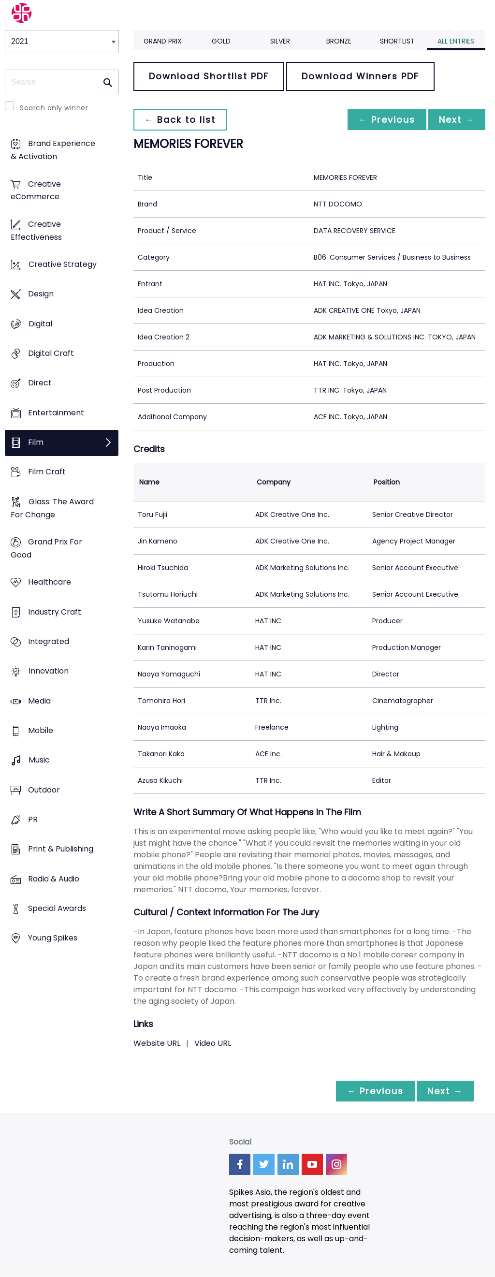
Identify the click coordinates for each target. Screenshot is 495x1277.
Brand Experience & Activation (53, 150)
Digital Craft (51, 353)
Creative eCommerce (36, 190)
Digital (40, 323)
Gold (221, 41)
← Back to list (181, 120)
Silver (280, 41)
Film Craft (47, 472)
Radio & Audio (53, 878)
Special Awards (57, 908)
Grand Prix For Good (46, 549)
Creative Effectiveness (36, 231)
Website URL (156, 1043)
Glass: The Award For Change (52, 508)
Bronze (338, 41)
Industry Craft (54, 611)
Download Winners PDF (360, 76)
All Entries (455, 41)
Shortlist (397, 41)
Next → (456, 120)
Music (39, 760)
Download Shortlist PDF (209, 76)
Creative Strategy (63, 264)
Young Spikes (52, 938)
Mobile (40, 730)
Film (36, 442)
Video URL (212, 1043)
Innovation (49, 671)
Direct (40, 383)
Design (41, 294)
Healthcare (49, 582)
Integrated (48, 641)
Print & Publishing (60, 849)
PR (33, 819)
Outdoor (44, 789)
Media (39, 700)
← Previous (384, 120)
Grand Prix (163, 41)
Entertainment (56, 412)
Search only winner (54, 108)
